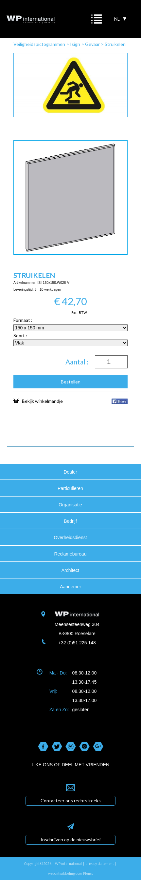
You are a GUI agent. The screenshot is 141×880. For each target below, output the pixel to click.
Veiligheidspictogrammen (39, 44)
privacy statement (99, 864)
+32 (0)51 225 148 (77, 642)
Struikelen (115, 44)
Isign (75, 44)
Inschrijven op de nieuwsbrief (71, 839)
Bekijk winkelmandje (38, 400)
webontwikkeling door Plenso (70, 873)
